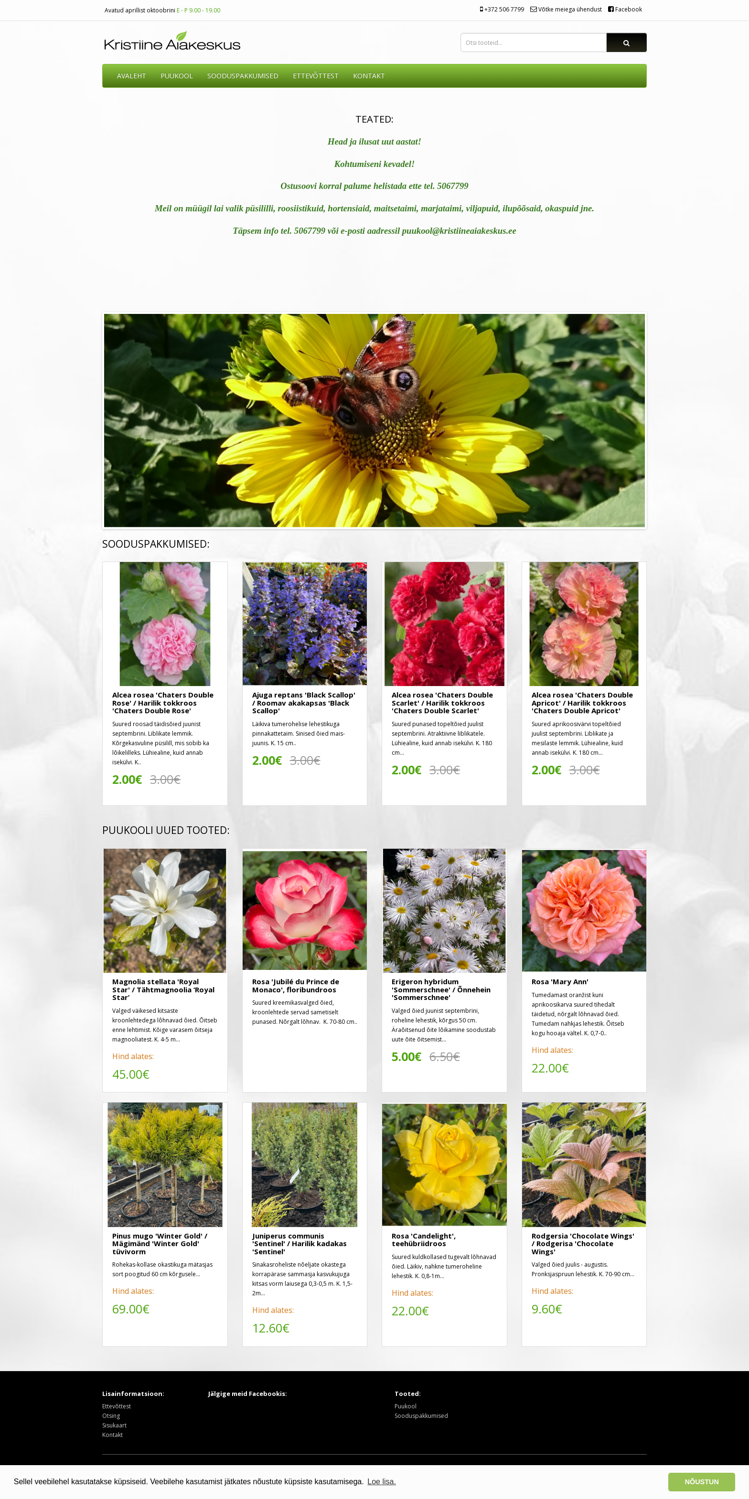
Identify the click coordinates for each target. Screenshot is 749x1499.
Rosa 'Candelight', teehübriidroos (424, 1240)
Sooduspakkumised (421, 1416)
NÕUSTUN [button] (702, 1482)
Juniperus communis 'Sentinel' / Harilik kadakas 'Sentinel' (299, 1243)
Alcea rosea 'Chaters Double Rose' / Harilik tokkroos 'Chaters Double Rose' (163, 702)
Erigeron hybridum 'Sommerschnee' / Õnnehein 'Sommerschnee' (441, 989)
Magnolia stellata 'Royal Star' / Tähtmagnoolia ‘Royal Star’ (163, 989)
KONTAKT (369, 75)
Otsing (111, 1416)
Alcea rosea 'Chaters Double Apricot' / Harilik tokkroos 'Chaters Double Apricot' (582, 702)
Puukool (176, 75)
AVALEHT (131, 75)
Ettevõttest (116, 1406)
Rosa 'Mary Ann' (560, 981)
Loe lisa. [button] (381, 1482)
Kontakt (112, 1435)
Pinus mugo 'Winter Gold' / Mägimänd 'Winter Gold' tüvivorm (159, 1243)
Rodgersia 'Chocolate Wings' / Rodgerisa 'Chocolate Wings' (583, 1243)
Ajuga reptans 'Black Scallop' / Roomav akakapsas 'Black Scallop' (303, 702)
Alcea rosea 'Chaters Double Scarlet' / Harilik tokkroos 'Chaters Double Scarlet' (442, 702)
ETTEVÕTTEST (316, 75)
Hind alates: (133, 1056)
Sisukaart (114, 1425)
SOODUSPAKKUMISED (242, 75)
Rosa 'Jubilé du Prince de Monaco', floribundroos (295, 985)
